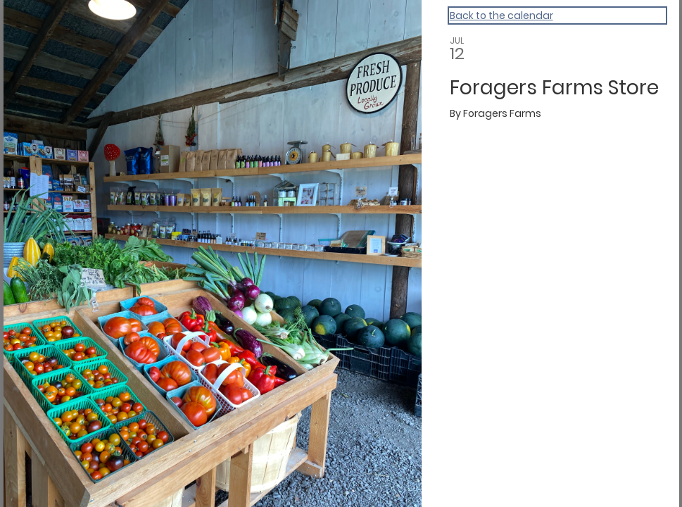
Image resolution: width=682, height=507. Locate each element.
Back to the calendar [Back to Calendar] (501, 15)
